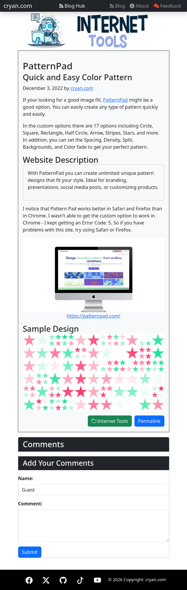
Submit (30, 552)
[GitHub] (63, 579)
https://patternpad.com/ (93, 316)
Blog (117, 6)
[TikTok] (80, 579)
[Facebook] (29, 579)
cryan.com (18, 6)
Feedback (167, 6)
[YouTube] (97, 579)
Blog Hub (72, 6)
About (139, 6)
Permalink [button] (149, 421)
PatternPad (115, 100)
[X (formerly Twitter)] (46, 579)
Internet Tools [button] (110, 421)
